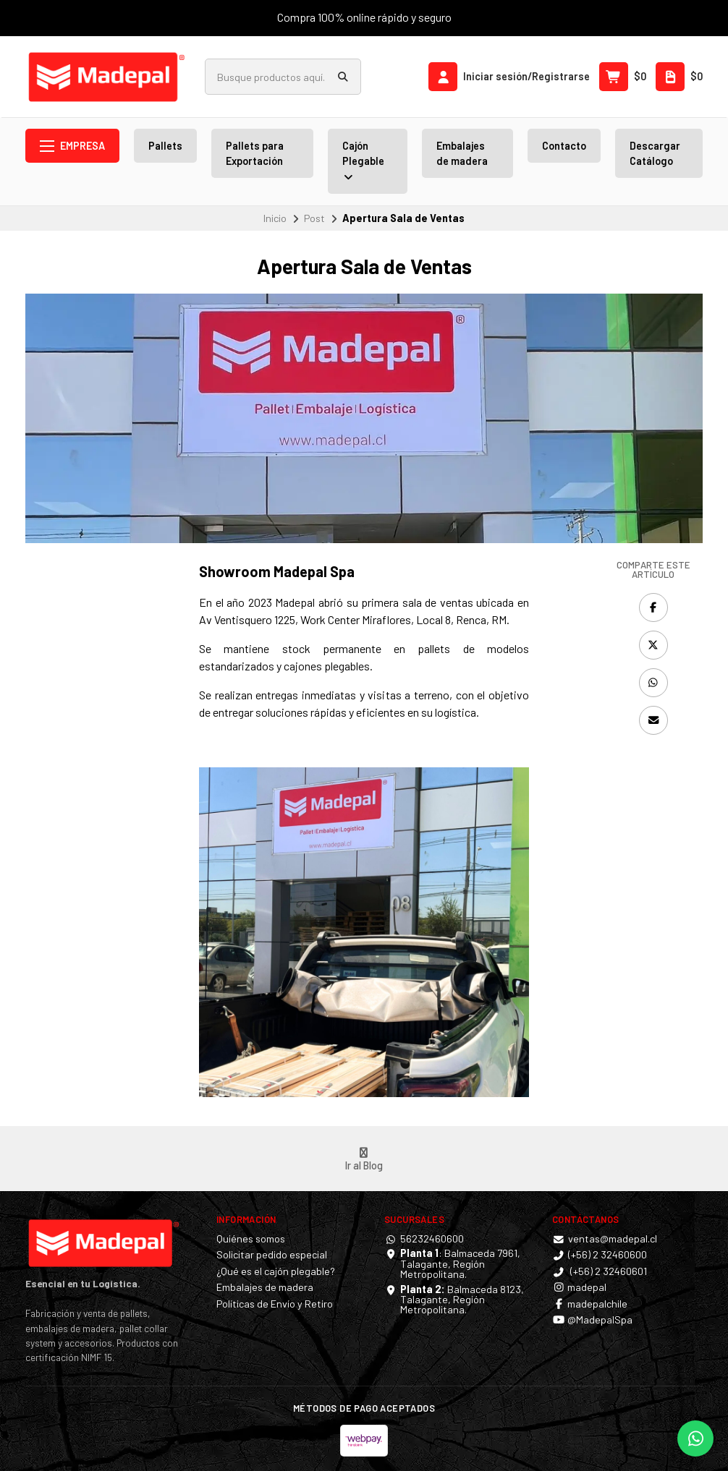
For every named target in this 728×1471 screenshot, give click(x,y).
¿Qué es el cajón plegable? (275, 1271)
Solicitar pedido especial (271, 1255)
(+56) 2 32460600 (599, 1255)
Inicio (275, 218)
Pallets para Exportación (255, 154)
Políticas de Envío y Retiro (274, 1304)
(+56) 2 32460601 (599, 1271)
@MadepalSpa (592, 1320)
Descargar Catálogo (655, 154)
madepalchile (589, 1304)
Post (314, 218)
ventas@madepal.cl (604, 1239)
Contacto (564, 146)
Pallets (165, 146)
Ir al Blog (364, 1160)
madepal (579, 1287)
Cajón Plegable (363, 161)
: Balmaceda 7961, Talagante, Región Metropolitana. (460, 1263)
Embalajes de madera (462, 154)
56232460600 (424, 1239)
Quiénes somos (250, 1239)
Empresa (72, 146)
